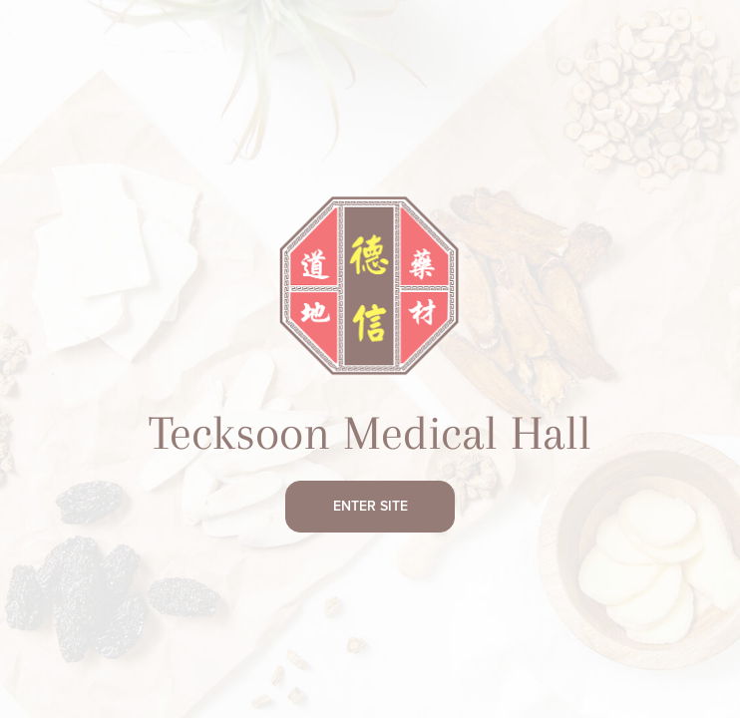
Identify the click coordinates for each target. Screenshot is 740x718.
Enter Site (370, 507)
